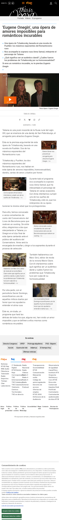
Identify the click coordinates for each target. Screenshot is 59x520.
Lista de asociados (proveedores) (12, 509)
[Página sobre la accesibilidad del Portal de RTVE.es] (32, 407)
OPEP (22, 344)
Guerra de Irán (21, 348)
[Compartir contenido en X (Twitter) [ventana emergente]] (24, 119)
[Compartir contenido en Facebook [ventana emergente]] (19, 119)
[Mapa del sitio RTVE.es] (39, 408)
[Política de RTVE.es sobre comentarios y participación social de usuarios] (53, 408)
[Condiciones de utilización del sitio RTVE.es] (2, 408)
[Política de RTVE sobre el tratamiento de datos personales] (8, 409)
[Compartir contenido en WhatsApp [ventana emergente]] (34, 119)
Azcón (10, 348)
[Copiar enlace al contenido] (39, 119)
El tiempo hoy (45, 348)
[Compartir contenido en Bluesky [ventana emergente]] (29, 119)
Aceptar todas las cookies (11, 514)
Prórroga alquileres (35, 344)
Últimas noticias (29, 352)
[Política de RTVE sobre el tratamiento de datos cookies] (16, 409)
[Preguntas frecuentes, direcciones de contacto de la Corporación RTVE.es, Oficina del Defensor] (45, 407)
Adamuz (34, 348)
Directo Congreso (10, 344)
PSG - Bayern (51, 344)
